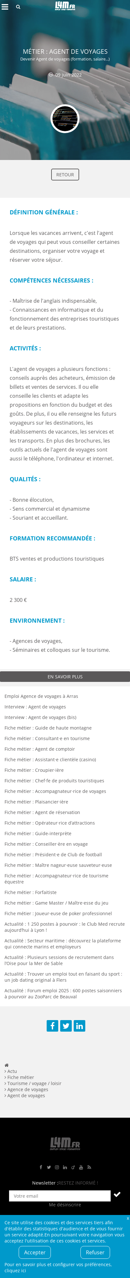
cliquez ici (15, 1270)
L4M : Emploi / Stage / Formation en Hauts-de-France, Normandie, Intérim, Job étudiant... (65, 6)
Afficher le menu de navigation (5, 6)
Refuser (95, 1252)
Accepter (35, 1252)
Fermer (127, 1218)
